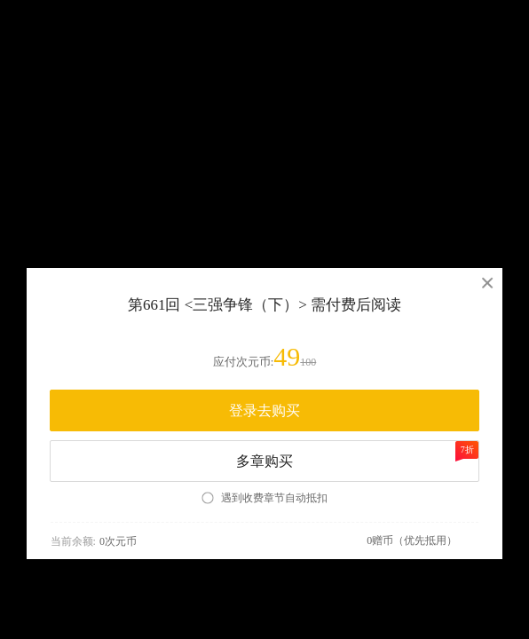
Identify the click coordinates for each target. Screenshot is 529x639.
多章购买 (357, 455)
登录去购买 (264, 410)
